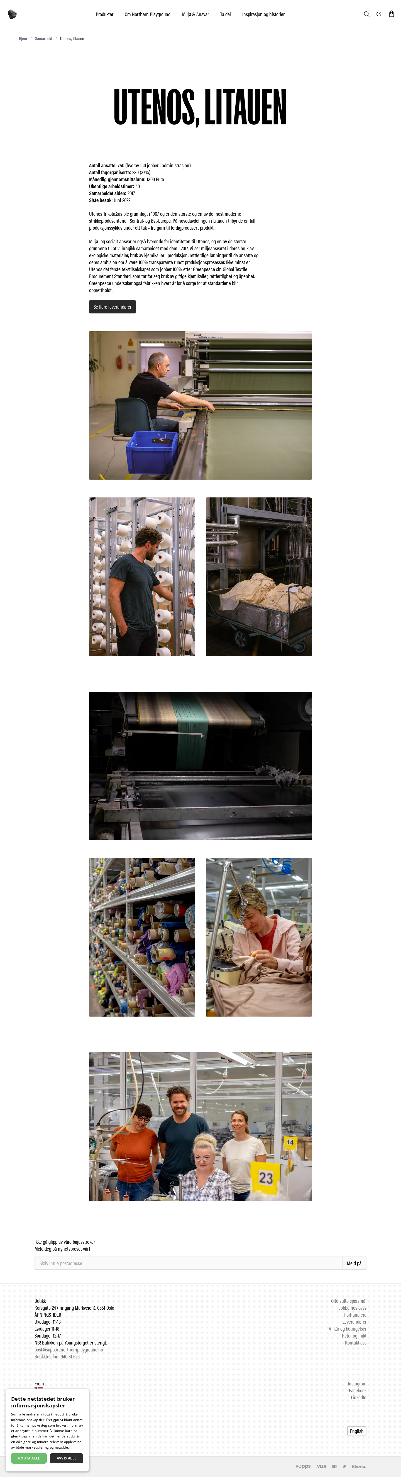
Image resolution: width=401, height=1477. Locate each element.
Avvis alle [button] (67, 1458)
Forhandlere (355, 1314)
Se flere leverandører (112, 306)
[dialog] (47, 1430)
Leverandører (354, 1321)
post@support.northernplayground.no (69, 1349)
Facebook (357, 1390)
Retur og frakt (354, 1335)
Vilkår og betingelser (347, 1328)
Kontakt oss (355, 1342)
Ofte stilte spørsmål (348, 1300)
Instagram (357, 1383)
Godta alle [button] (29, 1458)
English (357, 1431)
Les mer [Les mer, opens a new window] (76, 1447)
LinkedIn (358, 1397)
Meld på (354, 1263)
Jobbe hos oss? (352, 1307)
